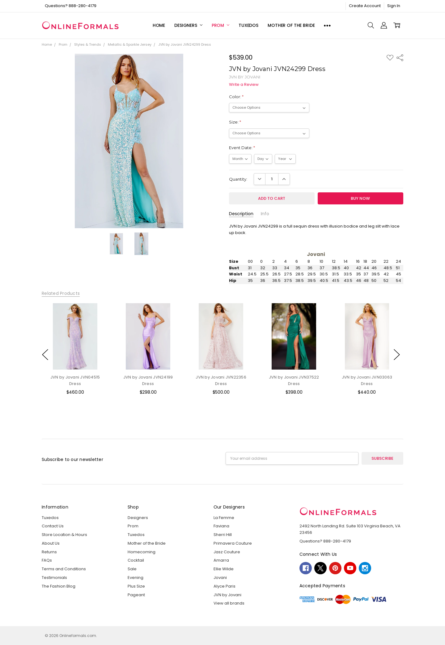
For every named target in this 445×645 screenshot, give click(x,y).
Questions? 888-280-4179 (70, 6)
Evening (135, 577)
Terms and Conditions (64, 569)
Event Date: (242, 147)
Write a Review (244, 84)
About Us (51, 543)
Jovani (220, 577)
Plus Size (136, 586)
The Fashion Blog (58, 586)
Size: (235, 121)
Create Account (365, 6)
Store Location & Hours (64, 535)
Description (241, 214)
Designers (188, 25)
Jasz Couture (227, 552)
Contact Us (53, 526)
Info (265, 214)
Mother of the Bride (291, 25)
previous (45, 354)
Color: (236, 96)
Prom (220, 25)
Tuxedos (248, 25)
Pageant (136, 595)
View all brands (229, 603)
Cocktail (136, 560)
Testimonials (54, 577)
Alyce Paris (224, 586)
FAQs (47, 560)
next (396, 354)
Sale (132, 569)
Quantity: (238, 179)
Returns (49, 552)
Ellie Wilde (224, 569)
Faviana (221, 526)
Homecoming (141, 552)
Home (159, 25)
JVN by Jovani (227, 595)
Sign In (393, 6)
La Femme (224, 518)
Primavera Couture (233, 543)
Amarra (221, 560)
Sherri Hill (223, 535)
